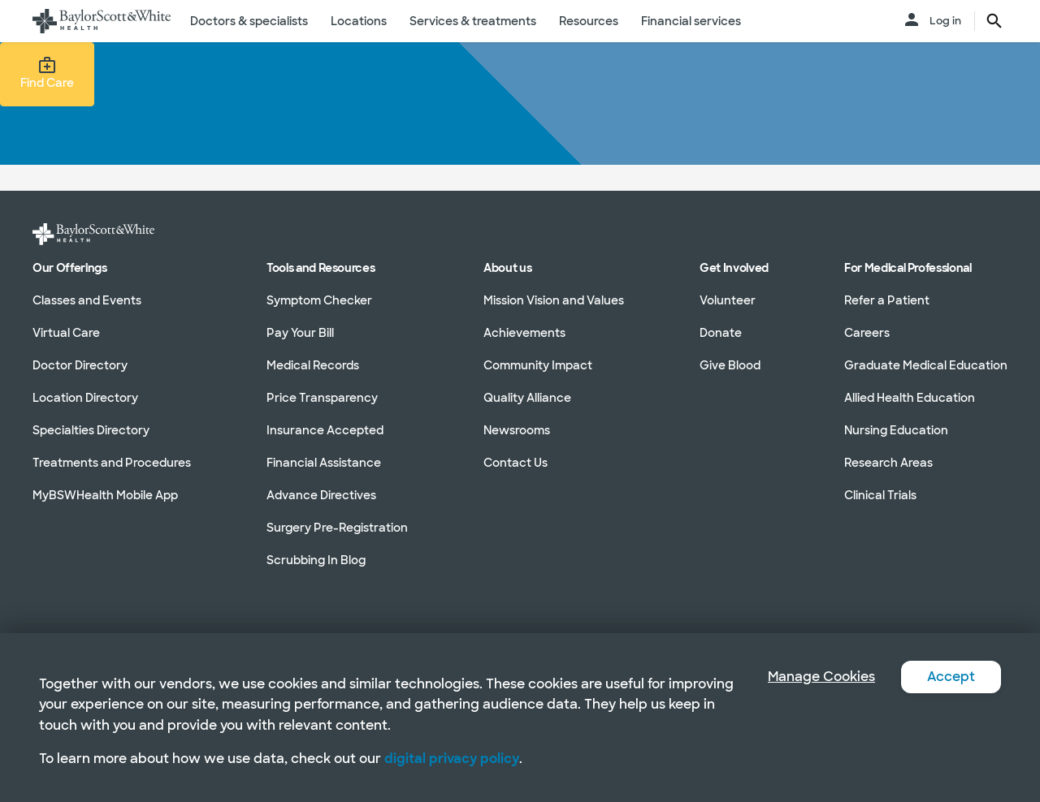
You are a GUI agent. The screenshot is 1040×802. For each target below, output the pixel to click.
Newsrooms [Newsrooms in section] (516, 430)
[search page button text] (995, 21)
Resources (588, 21)
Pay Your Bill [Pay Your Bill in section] (300, 333)
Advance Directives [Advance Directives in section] (321, 495)
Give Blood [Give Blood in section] (730, 365)
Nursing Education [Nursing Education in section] (896, 430)
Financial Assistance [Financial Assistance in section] (323, 462)
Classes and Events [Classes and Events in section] (86, 300)
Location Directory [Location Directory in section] (85, 397)
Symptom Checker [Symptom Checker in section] (319, 300)
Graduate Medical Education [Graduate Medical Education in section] (926, 365)
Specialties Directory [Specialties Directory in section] (91, 430)
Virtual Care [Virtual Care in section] (66, 333)
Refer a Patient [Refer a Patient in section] (887, 300)
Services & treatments (473, 21)
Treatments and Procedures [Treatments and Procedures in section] (111, 462)
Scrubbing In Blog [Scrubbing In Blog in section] (316, 560)
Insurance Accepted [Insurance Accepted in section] (325, 430)
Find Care (47, 73)
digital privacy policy (451, 758)
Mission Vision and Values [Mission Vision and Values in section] (553, 300)
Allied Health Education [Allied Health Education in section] (909, 397)
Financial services (691, 21)
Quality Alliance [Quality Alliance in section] (527, 397)
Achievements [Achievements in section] (524, 333)
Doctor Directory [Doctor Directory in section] (80, 365)
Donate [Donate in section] (721, 333)
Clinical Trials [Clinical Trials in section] (880, 495)
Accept (951, 676)
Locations (359, 21)
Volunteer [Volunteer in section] (728, 300)
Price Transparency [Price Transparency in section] (322, 397)
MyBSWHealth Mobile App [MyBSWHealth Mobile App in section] (105, 495)
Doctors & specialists (249, 21)
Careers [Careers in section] (867, 333)
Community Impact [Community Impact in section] (537, 365)
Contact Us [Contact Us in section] (515, 462)
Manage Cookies (821, 676)
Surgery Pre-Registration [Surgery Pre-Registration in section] (337, 527)
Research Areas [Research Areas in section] (888, 462)
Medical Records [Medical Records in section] (312, 365)
